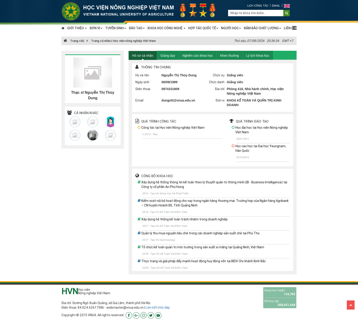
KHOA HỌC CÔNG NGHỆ (166, 28)
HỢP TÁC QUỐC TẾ (203, 28)
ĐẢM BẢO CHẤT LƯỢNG (262, 28)
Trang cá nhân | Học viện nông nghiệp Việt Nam (123, 41)
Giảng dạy (168, 55)
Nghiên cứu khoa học (197, 55)
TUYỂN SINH (115, 28)
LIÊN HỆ (289, 28)
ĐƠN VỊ (96, 28)
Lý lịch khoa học (257, 55)
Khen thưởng (229, 55)
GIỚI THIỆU (77, 28)
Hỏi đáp (164, 307)
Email (276, 6)
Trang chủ (74, 41)
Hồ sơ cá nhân (142, 55)
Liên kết (151, 307)
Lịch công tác (257, 6)
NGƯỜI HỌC (231, 28)
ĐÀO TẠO (137, 28)
